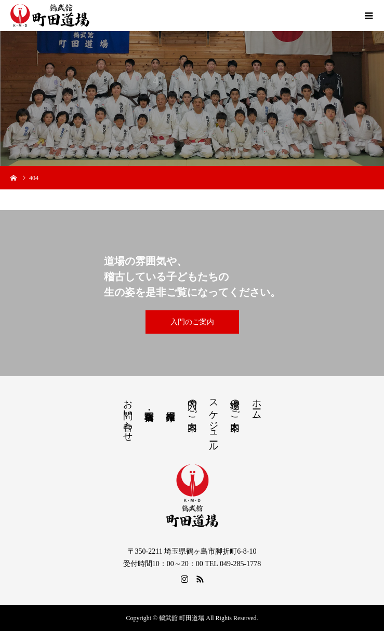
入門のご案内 (192, 322)
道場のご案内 (235, 404)
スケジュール (213, 420)
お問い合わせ (128, 415)
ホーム (256, 404)
